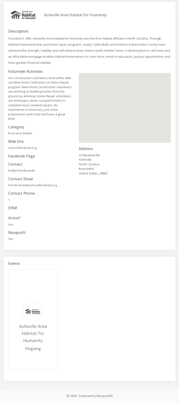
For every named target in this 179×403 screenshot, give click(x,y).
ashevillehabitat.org (22, 148)
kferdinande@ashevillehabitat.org (32, 185)
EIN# (12, 208)
